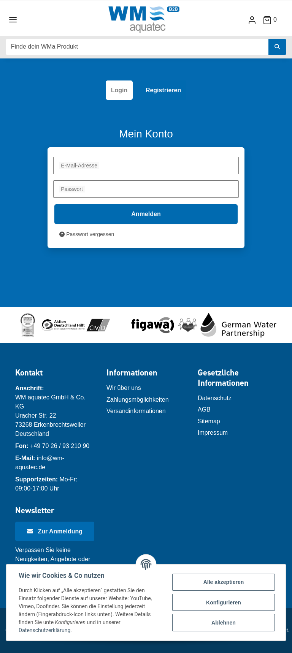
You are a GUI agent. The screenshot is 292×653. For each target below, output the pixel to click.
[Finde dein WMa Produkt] (137, 47)
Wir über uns (123, 388)
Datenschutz (215, 398)
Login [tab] (119, 90)
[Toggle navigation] (13, 20)
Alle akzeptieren (223, 582)
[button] (252, 20)
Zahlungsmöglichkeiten (137, 399)
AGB (204, 409)
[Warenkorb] (273, 19)
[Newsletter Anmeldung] (54, 531)
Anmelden (145, 214)
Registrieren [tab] (163, 90)
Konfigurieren (223, 602)
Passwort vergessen (86, 234)
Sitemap (209, 421)
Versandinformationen (136, 411)
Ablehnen (223, 623)
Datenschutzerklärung (44, 630)
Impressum (213, 432)
